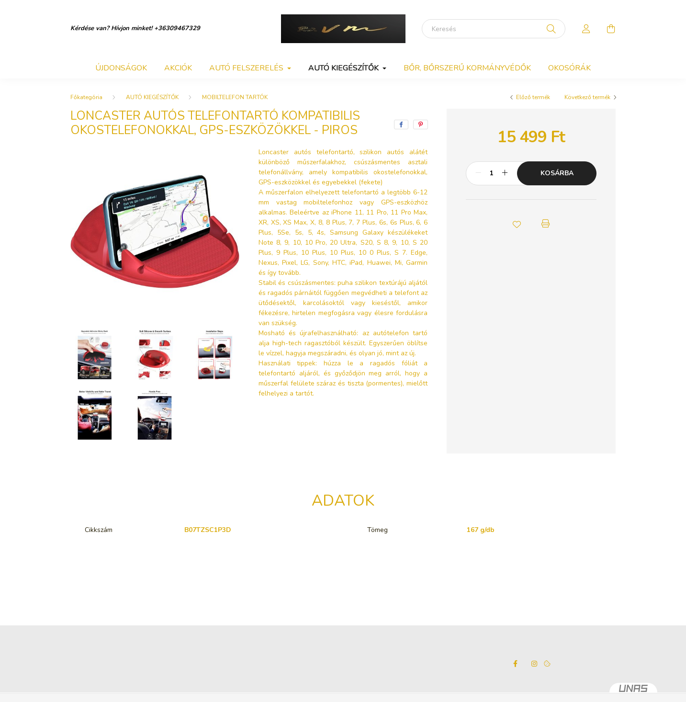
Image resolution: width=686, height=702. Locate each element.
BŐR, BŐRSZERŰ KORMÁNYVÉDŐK (467, 68)
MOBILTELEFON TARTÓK (235, 97)
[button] (517, 223)
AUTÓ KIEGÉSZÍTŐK (152, 97)
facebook (515, 663)
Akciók (178, 68)
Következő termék (587, 97)
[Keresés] (493, 28)
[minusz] (478, 173)
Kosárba (557, 173)
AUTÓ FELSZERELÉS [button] (247, 68)
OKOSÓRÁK (569, 68)
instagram (534, 663)
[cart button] (611, 28)
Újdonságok (121, 68)
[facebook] (401, 124)
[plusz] (504, 173)
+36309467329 (177, 28)
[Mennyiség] (491, 173)
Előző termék (533, 97)
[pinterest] (420, 124)
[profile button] (586, 28)
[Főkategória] (86, 97)
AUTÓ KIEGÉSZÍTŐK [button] (344, 68)
